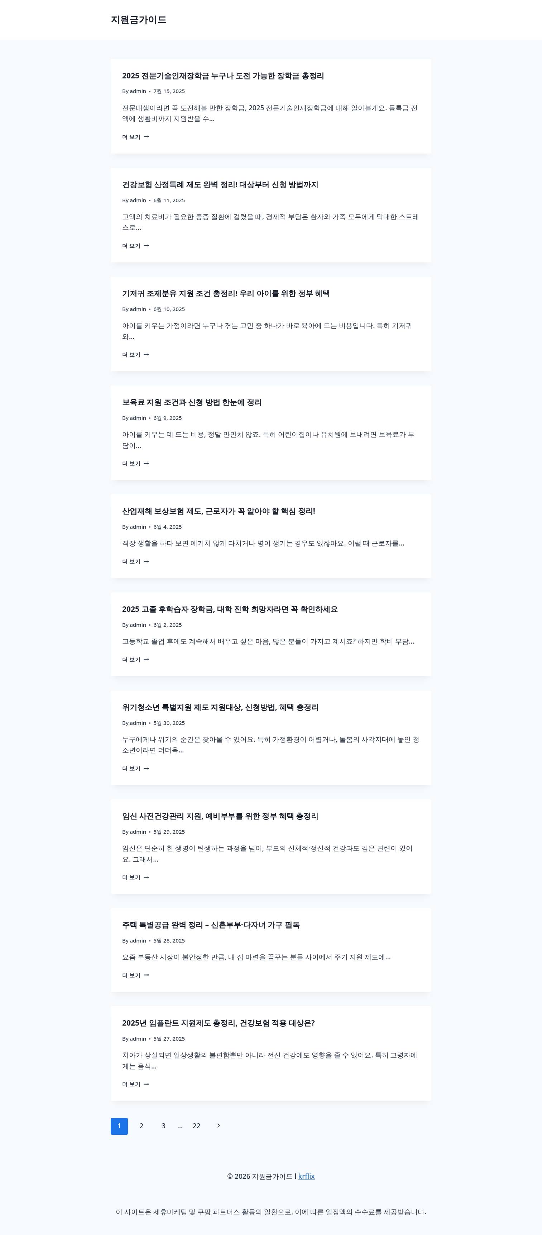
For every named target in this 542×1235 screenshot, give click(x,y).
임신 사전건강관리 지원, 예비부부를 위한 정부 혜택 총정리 (220, 816)
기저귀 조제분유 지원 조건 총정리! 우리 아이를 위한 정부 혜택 (226, 293)
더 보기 (135, 137)
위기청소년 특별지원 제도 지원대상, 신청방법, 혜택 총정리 (220, 707)
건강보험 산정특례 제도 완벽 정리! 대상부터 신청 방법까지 (220, 185)
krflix (306, 1176)
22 (197, 1126)
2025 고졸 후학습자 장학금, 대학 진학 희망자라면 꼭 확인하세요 (230, 609)
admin (138, 91)
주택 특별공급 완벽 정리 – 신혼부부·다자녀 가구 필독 (211, 925)
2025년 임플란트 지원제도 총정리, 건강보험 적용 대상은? (218, 1023)
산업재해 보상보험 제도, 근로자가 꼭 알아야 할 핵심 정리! (218, 511)
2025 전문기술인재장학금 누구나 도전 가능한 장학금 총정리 (223, 76)
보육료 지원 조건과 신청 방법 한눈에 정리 (192, 402)
